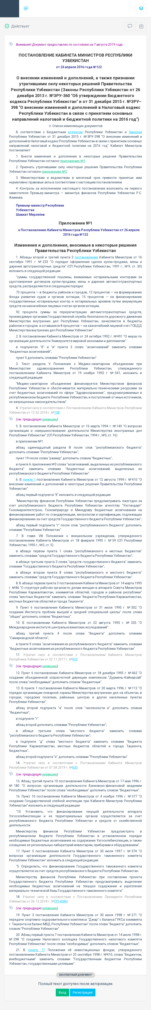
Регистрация (82, 992)
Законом (135, 132)
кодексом (75, 132)
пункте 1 (29, 479)
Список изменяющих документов (75, 126)
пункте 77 (36, 950)
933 (75, 659)
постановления (86, 257)
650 (75, 767)
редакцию (49, 419)
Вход (62, 992)
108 (57, 412)
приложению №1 (72, 161)
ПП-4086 (60, 901)
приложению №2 (54, 171)
